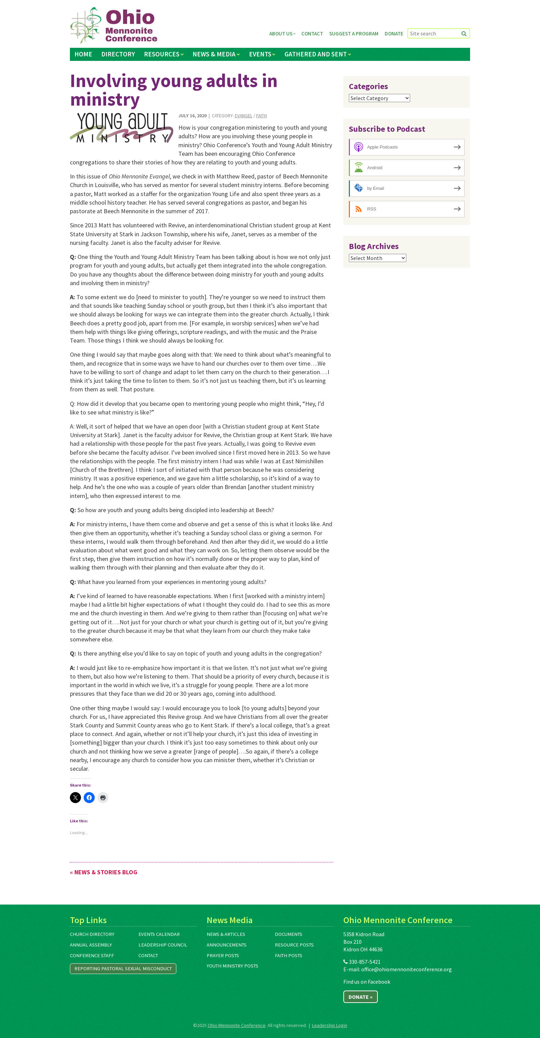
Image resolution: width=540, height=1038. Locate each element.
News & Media (214, 54)
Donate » (361, 996)
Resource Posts (294, 945)
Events (260, 54)
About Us (280, 33)
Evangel (243, 116)
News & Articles (226, 934)
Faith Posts (288, 955)
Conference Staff (92, 955)
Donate (394, 33)
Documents (288, 934)
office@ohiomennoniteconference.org (406, 969)
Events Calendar (159, 934)
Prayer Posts (223, 955)
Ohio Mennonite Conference (237, 1025)
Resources (161, 54)
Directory (118, 54)
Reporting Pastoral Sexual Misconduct (123, 968)
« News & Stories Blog (103, 872)
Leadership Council (162, 945)
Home (83, 54)
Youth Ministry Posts (232, 966)
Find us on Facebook (366, 981)
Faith (261, 116)
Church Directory (92, 934)
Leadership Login (329, 1025)
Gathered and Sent (315, 54)
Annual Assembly (91, 945)
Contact (312, 33)
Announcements (227, 945)
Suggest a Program (353, 33)
